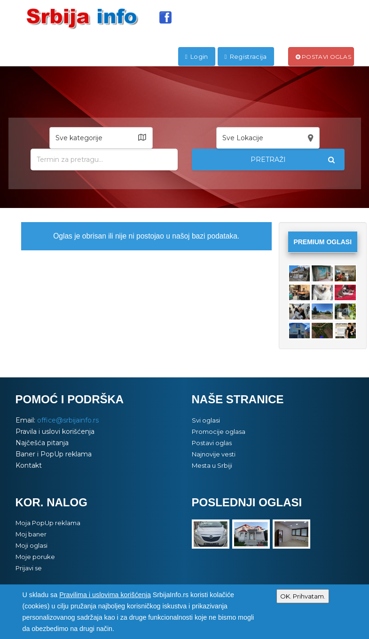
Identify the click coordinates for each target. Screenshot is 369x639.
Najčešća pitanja (42, 443)
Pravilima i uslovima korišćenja (105, 595)
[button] (101, 138)
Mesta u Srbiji (212, 465)
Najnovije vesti (214, 454)
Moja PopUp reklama (48, 523)
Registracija (246, 56)
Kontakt (29, 465)
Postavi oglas (324, 56)
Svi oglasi (206, 420)
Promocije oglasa (218, 431)
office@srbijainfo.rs (68, 420)
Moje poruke (35, 556)
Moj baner (31, 534)
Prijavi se (29, 568)
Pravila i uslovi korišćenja (55, 431)
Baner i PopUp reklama (54, 454)
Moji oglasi (31, 545)
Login (196, 56)
